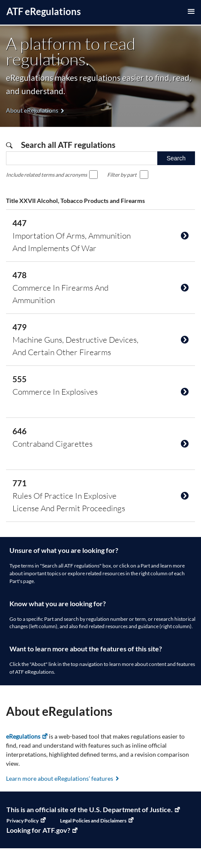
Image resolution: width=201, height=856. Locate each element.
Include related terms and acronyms (46, 175)
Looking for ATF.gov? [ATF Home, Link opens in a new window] (38, 830)
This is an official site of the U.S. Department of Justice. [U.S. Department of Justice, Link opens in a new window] (89, 809)
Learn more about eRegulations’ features (59, 778)
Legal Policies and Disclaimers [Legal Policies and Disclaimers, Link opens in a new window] (93, 820)
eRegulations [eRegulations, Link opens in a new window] (23, 736)
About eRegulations (32, 110)
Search (176, 158)
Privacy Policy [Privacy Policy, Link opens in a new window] (22, 820)
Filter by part (122, 175)
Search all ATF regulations (67, 145)
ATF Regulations (43, 11)
